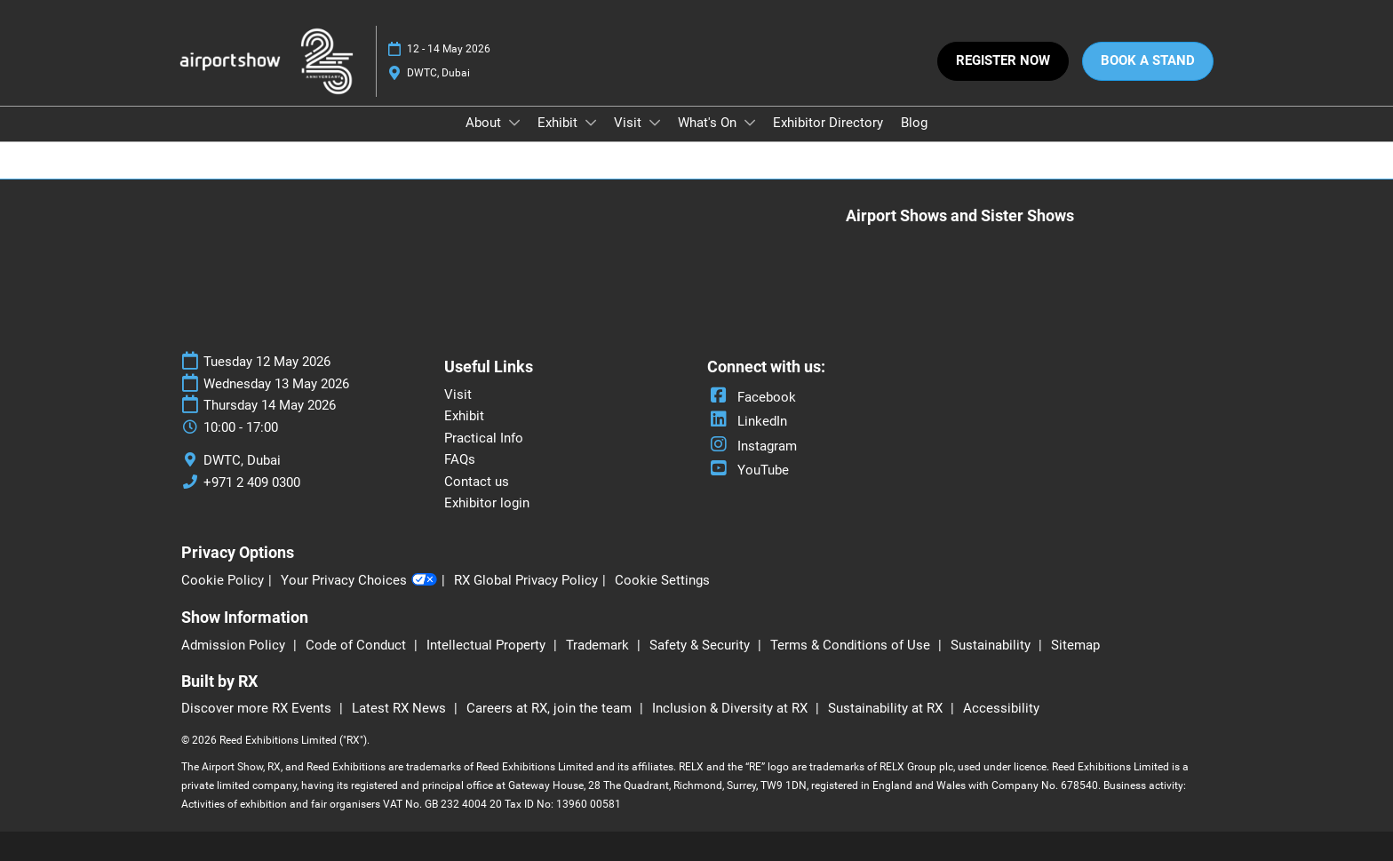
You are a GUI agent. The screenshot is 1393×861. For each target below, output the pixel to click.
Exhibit (559, 123)
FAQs (459, 459)
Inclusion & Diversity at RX (731, 708)
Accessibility (1001, 708)
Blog (914, 123)
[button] (1003, 61)
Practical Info (483, 438)
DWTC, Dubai (438, 73)
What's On (709, 123)
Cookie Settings (662, 580)
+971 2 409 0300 (251, 482)
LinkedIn (747, 421)
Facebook (751, 397)
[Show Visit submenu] (654, 122)
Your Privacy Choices (359, 581)
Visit (629, 123)
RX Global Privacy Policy (526, 580)
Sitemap (1075, 645)
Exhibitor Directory (828, 123)
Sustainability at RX (887, 708)
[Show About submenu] (514, 122)
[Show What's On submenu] (749, 122)
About (485, 123)
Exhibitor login (486, 503)
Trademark (599, 645)
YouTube (748, 470)
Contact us (476, 482)
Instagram (752, 446)
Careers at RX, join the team (550, 708)
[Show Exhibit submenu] (590, 122)
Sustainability (992, 645)
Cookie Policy (222, 580)
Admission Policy (235, 645)
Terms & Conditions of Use (852, 645)
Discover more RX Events (258, 708)
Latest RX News (401, 708)
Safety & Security (701, 645)
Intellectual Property (487, 645)
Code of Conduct (358, 645)
